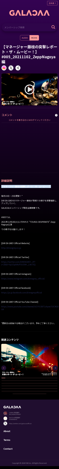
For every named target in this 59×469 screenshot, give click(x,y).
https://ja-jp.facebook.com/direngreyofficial (21, 292)
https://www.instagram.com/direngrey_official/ (23, 278)
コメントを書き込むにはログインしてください (29, 119)
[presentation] (3, 367)
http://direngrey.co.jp (11, 247)
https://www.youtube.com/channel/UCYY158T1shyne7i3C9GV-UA (30, 308)
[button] (3, 380)
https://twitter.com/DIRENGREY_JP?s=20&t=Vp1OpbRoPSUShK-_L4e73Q (18, 263)
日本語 (51, 3)
